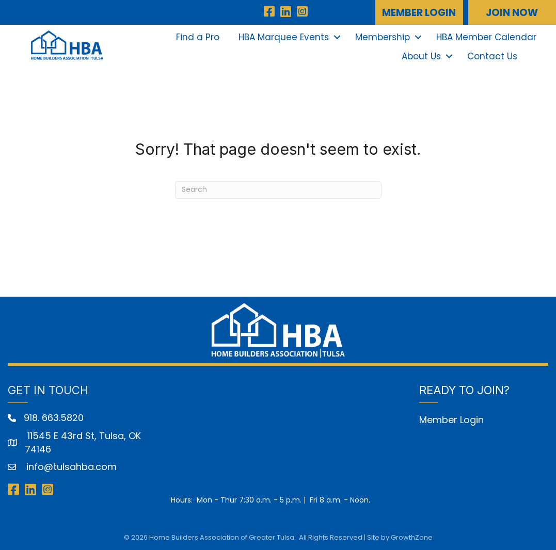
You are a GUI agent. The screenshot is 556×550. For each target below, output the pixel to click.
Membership (382, 37)
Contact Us (492, 56)
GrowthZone (412, 537)
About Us (421, 56)
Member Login (451, 419)
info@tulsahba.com (70, 466)
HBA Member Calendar (486, 37)
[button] (419, 12)
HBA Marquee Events (284, 37)
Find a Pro (197, 37)
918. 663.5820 (54, 417)
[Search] (278, 190)
